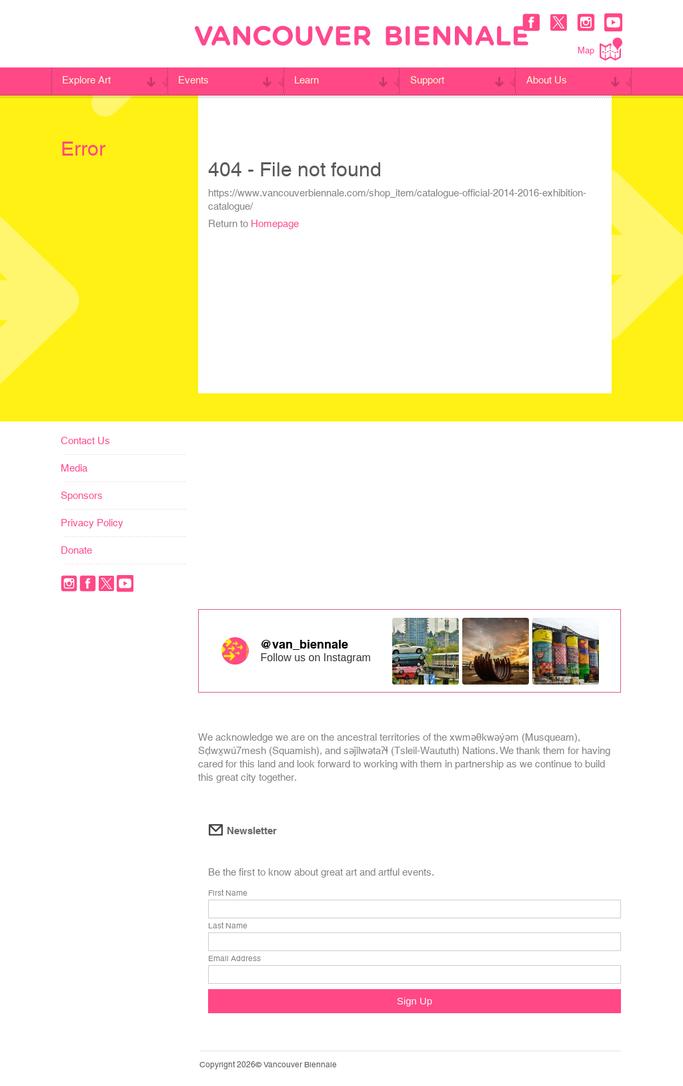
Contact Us (85, 440)
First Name (227, 893)
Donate (76, 550)
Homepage (275, 223)
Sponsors (82, 495)
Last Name (227, 926)
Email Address (234, 959)
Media (74, 468)
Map (600, 49)
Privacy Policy (92, 522)
